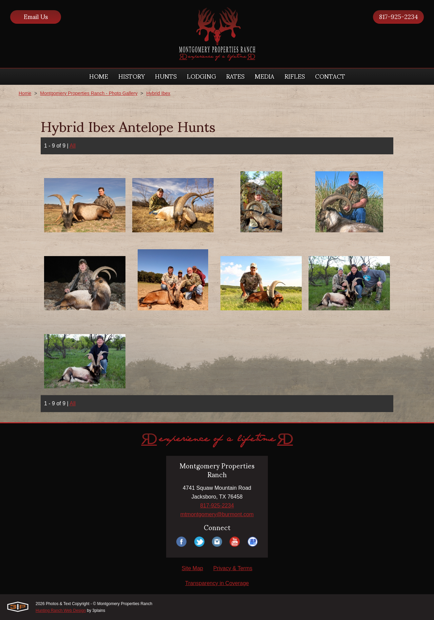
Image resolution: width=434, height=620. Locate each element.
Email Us (36, 17)
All (73, 146)
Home (25, 93)
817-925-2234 (398, 17)
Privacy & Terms (232, 568)
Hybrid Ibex (158, 93)
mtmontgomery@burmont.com (217, 514)
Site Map (192, 568)
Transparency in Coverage (217, 583)
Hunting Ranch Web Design (61, 610)
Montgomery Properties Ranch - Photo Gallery (88, 93)
